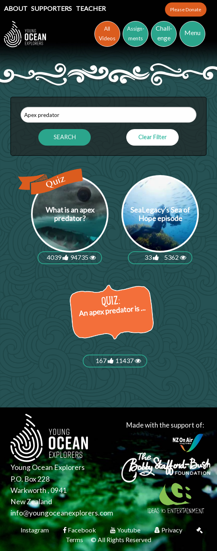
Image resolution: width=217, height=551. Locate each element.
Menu (192, 32)
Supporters (52, 8)
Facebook (80, 530)
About (16, 8)
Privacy (169, 530)
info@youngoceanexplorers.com (61, 513)
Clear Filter (152, 137)
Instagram (35, 530)
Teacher (91, 8)
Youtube (126, 530)
